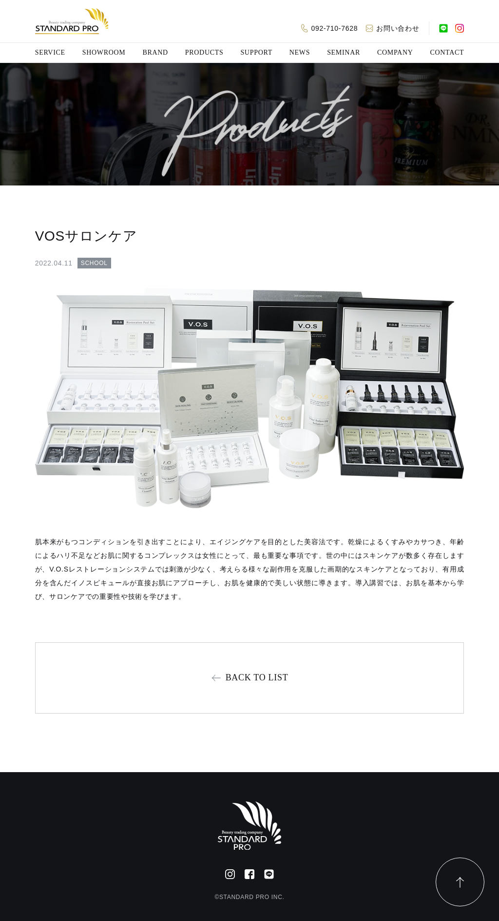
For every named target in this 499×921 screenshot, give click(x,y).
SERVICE (50, 52)
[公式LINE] (443, 28)
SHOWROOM (104, 52)
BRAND (155, 52)
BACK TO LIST (257, 677)
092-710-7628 (334, 28)
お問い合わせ (397, 28)
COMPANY (395, 52)
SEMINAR (343, 52)
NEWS (299, 52)
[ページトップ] (460, 882)
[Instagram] (459, 28)
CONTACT (447, 52)
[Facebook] (249, 874)
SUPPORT (256, 52)
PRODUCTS (204, 52)
